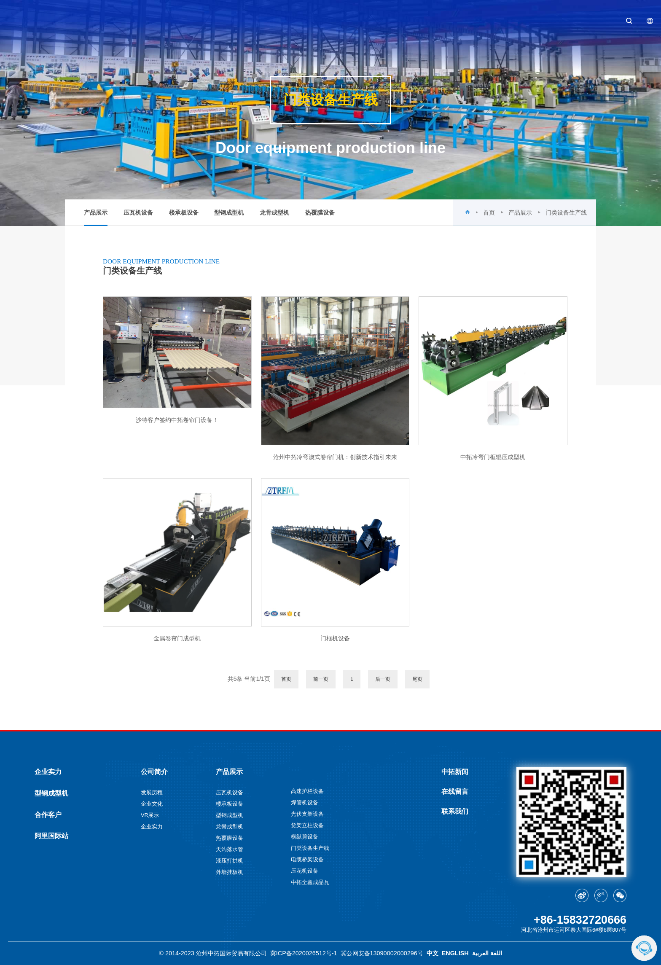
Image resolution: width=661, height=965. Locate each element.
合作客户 (48, 814)
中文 (432, 953)
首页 (489, 212)
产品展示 (95, 217)
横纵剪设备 (304, 837)
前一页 (320, 679)
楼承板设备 (184, 212)
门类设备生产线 (566, 212)
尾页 (417, 679)
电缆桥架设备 (307, 860)
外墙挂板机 (229, 872)
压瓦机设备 (138, 212)
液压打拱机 (229, 861)
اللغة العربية (487, 953)
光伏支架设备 (307, 814)
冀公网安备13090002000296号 (382, 953)
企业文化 (152, 804)
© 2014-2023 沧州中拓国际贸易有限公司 (212, 953)
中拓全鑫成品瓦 (310, 882)
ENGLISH (455, 953)
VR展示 (150, 815)
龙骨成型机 (274, 212)
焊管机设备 (304, 803)
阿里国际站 (51, 835)
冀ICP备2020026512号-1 (303, 953)
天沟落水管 (229, 849)
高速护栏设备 (307, 791)
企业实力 (48, 771)
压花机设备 (304, 871)
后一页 (382, 679)
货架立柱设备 (307, 825)
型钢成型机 (229, 212)
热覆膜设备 (320, 212)
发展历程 (152, 793)
